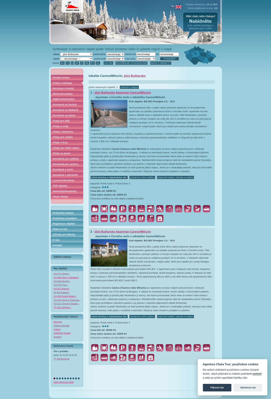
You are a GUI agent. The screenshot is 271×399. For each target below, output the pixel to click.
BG (62, 63)
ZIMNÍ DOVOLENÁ (63, 99)
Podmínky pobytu (63, 212)
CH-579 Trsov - (61, 285)
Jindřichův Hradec (62, 333)
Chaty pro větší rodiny (66, 147)
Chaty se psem (61, 153)
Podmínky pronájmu (65, 218)
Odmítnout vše (248, 387)
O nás (56, 239)
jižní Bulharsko (135, 76)
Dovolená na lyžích (64, 115)
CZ (67, 63)
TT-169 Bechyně (61, 359)
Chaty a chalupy (62, 83)
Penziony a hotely (63, 88)
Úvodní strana (61, 77)
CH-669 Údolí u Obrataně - (66, 277)
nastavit (256, 373)
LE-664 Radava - (62, 292)
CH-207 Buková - (62, 289)
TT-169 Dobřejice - (62, 307)
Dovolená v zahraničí (65, 175)
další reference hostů (64, 382)
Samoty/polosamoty (65, 191)
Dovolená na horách (65, 104)
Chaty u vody (60, 126)
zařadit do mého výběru (142, 177)
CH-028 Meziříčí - (62, 281)
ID (82, 63)
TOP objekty (60, 185)
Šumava (57, 337)
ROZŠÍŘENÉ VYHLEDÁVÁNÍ (131, 63)
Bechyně (58, 322)
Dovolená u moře (63, 169)
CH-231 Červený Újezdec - (66, 303)
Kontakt (57, 245)
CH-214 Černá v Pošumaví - (67, 300)
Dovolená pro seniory (65, 164)
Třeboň (57, 329)
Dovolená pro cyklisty (66, 158)
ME (87, 63)
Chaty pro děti (61, 120)
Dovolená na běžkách (65, 110)
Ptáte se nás (60, 229)
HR (77, 63)
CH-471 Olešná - (62, 274)
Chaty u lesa (60, 142)
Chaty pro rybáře (63, 137)
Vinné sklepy (60, 196)
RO (92, 63)
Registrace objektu (64, 223)
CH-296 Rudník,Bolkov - (65, 296)
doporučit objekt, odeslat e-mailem (175, 177)
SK (97, 63)
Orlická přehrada (62, 326)
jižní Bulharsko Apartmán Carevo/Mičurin (123, 92)
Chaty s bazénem (63, 131)
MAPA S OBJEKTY (161, 63)
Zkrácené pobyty (63, 93)
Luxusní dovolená (63, 180)
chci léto (108, 63)
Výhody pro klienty (64, 234)
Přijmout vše (217, 387)
